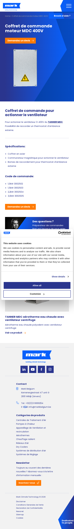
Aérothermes (22, 435)
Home (7, 16)
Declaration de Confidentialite (29, 508)
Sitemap (20, 514)
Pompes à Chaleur (25, 423)
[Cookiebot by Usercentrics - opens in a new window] (58, 233)
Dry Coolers (22, 446)
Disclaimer (21, 501)
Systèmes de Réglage (27, 454)
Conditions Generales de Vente (29, 505)
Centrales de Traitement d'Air (31, 420)
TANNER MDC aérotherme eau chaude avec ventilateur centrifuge (34, 318)
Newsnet (20, 511)
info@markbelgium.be (40, 406)
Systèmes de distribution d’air (31, 450)
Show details (58, 276)
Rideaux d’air (22, 443)
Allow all (37, 285)
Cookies (19, 518)
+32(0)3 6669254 (34, 403)
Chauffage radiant (25, 439)
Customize (37, 294)
